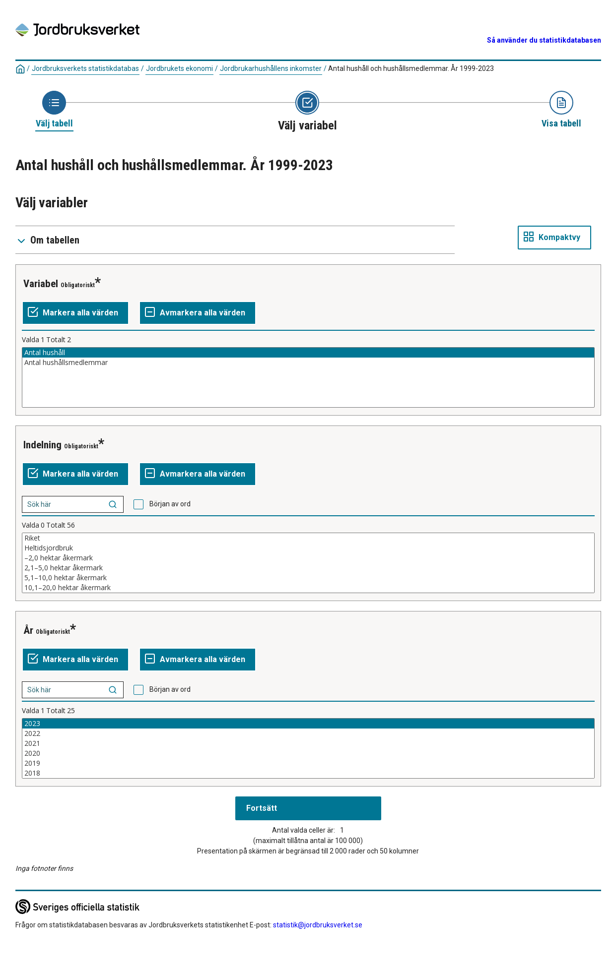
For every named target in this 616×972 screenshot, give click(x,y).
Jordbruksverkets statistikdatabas (85, 68)
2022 (308, 733)
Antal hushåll (308, 353)
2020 (308, 753)
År (28, 630)
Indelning (42, 445)
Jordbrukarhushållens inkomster (271, 68)
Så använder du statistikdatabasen (544, 40)
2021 (308, 743)
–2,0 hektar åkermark (308, 558)
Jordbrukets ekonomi (179, 68)
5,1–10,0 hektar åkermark (308, 578)
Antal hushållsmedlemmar (308, 362)
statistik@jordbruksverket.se (317, 925)
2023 (308, 724)
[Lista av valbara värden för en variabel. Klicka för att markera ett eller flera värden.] (308, 377)
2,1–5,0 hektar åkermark (308, 568)
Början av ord (170, 504)
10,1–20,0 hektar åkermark (308, 588)
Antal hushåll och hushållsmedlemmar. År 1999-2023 (411, 68)
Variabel (40, 284)
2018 (308, 773)
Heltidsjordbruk (308, 548)
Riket (308, 538)
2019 (308, 763)
